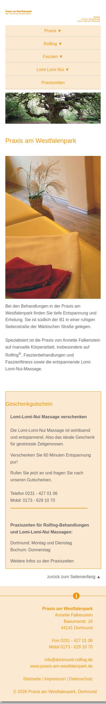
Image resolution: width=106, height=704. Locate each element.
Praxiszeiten (52, 82)
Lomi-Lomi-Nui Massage (41, 430)
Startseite (32, 679)
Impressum (55, 679)
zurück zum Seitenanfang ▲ (74, 576)
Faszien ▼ (53, 56)
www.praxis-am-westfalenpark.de (61, 666)
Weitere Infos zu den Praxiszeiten (42, 561)
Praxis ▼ (53, 30)
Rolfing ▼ (53, 44)
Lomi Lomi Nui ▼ (53, 69)
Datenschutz (81, 679)
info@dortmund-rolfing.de (68, 659)
